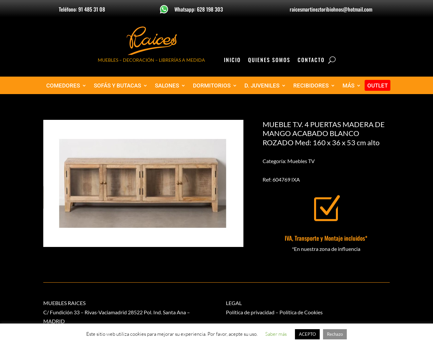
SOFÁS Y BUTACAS (117, 86)
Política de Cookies (301, 312)
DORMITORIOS (212, 86)
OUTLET (377, 86)
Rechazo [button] (335, 334)
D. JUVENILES (261, 86)
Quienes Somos (269, 60)
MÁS (348, 86)
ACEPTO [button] (307, 334)
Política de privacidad (250, 312)
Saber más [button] (276, 334)
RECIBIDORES (311, 86)
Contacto (311, 60)
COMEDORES (63, 86)
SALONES (167, 86)
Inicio (232, 60)
